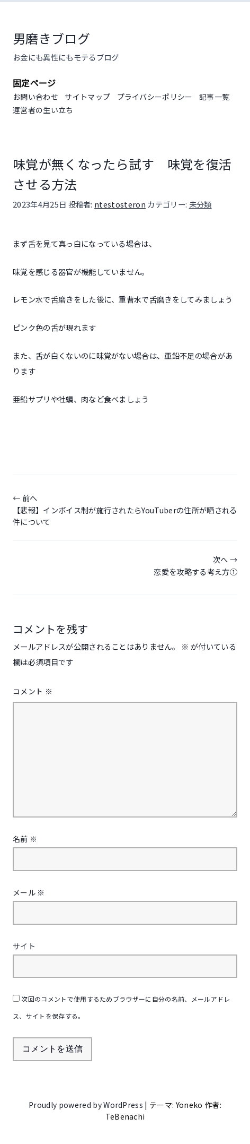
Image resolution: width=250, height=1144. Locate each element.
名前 (25, 838)
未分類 (200, 204)
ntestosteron (120, 204)
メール (29, 892)
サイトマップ (87, 96)
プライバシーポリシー (155, 96)
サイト (24, 946)
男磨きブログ (51, 38)
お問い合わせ (35, 96)
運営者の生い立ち (43, 110)
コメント (32, 691)
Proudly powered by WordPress (87, 1104)
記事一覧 (214, 96)
